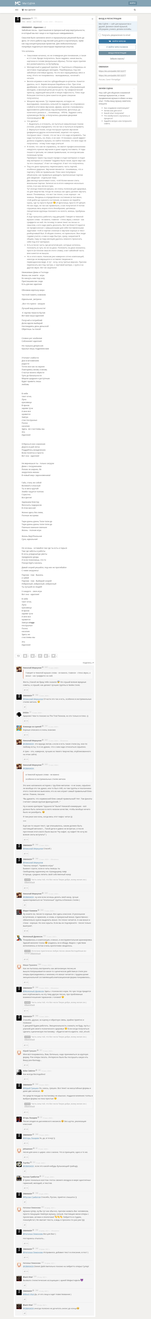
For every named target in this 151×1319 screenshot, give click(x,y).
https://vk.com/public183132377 (112, 71)
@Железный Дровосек (33, 991)
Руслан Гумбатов (31, 1177)
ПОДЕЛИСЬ (88, 663)
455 (43, 1207)
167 (41, 1050)
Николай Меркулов (32, 667)
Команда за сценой (32, 726)
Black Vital (28, 1277)
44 (36, 1148)
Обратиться (29, 882)
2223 (46, 667)
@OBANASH (28, 743)
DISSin (26, 712)
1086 (39, 964)
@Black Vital (28, 1294)
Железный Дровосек (33, 936)
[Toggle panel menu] (134, 88)
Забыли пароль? (117, 58)
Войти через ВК (117, 41)
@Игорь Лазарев (31, 1138)
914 (45, 936)
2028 (41, 910)
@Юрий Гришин (31, 1088)
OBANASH (26, 18)
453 (39, 1070)
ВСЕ (16, 10)
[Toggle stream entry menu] (92, 19)
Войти (133, 3)
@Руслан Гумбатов (32, 1197)
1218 (34, 1276)
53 (41, 1117)
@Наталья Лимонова (33, 1233)
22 (43, 1176)
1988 (35, 18)
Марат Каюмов (30, 910)
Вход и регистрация (117, 53)
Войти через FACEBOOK (117, 47)
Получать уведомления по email (114, 35)
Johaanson (28, 1149)
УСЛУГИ (27, 880)
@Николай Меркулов (33, 699)
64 (30, 712)
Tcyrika (26, 1163)
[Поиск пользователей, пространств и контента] (134, 10)
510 (34, 1162)
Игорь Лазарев (30, 1118)
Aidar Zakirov (29, 1070)
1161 (46, 726)
